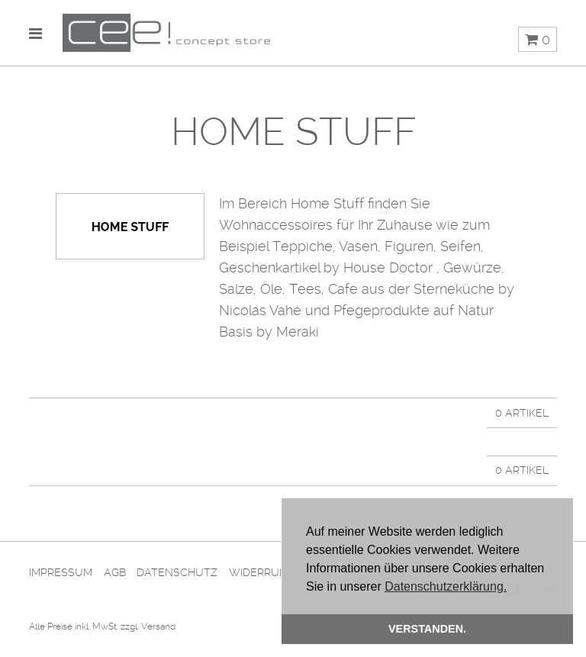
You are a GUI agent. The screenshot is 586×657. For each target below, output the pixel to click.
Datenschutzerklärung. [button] (446, 586)
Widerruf (257, 572)
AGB (115, 572)
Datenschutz (177, 572)
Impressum (60, 572)
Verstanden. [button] (427, 629)
